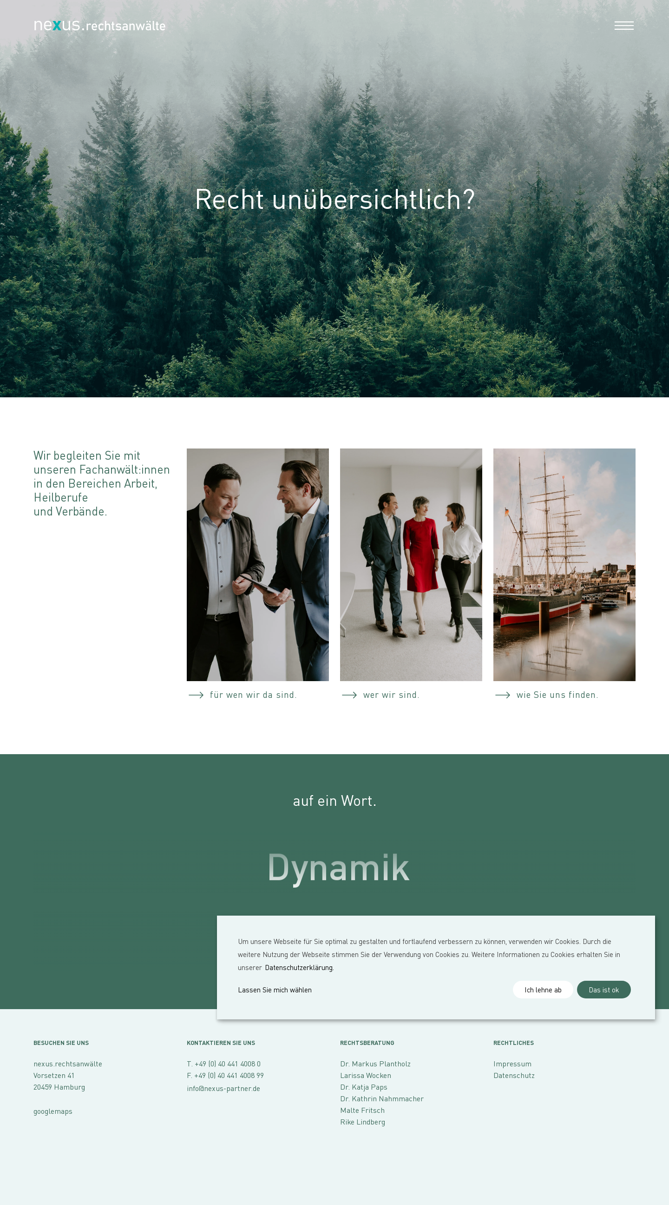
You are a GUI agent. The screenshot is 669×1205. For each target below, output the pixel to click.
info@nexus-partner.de (223, 1088)
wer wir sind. (391, 694)
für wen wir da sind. (253, 694)
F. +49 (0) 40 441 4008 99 (225, 1075)
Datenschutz (514, 1075)
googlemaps (52, 1111)
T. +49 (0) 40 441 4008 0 (224, 1063)
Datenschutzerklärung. (299, 967)
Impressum (512, 1063)
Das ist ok (604, 989)
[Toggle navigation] (622, 24)
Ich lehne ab (543, 989)
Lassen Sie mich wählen (275, 989)
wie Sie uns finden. (558, 694)
